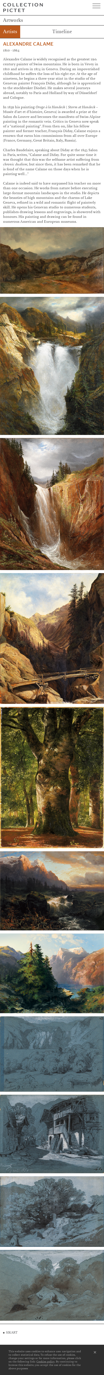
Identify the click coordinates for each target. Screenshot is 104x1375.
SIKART (12, 1332)
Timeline (62, 31)
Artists (10, 31)
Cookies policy (45, 1361)
